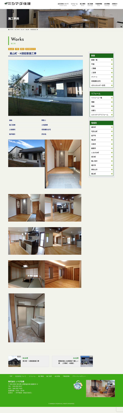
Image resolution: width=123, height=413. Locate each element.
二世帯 (93, 72)
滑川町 (93, 157)
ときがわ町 (95, 152)
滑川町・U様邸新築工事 (31, 361)
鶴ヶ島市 (94, 161)
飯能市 (93, 148)
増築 (92, 102)
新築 (22, 49)
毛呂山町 (94, 131)
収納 (92, 106)
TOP (11, 376)
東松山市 (94, 169)
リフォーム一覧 (96, 98)
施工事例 (41, 376)
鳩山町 (93, 140)
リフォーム (32, 376)
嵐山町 (11, 49)
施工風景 (49, 376)
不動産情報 (66, 376)
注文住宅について (20, 376)
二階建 (93, 68)
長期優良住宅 (30, 49)
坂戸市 (93, 135)
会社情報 (57, 376)
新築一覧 (94, 60)
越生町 (93, 127)
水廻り (93, 110)
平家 (17, 49)
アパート (94, 77)
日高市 (93, 144)
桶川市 (93, 165)
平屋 (92, 64)
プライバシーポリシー (79, 376)
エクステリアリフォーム (99, 115)
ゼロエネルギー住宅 (98, 85)
